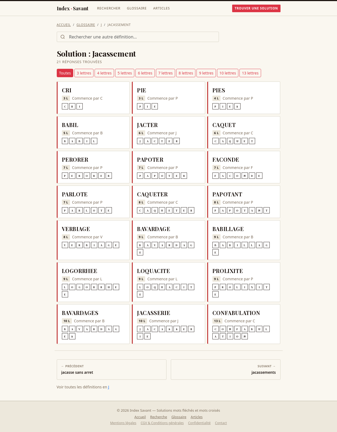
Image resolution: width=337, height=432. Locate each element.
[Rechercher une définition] (138, 37)
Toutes (65, 73)
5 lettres (125, 73)
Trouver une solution (256, 8)
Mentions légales (123, 423)
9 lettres (206, 73)
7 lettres (165, 73)
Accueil (64, 24)
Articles (161, 8)
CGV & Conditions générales (162, 423)
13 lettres (250, 73)
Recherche (158, 416)
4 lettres (104, 73)
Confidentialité (199, 423)
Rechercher (108, 8)
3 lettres (84, 73)
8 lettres (186, 73)
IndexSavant (73, 8)
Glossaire (137, 8)
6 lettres (145, 73)
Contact (221, 423)
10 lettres (227, 73)
